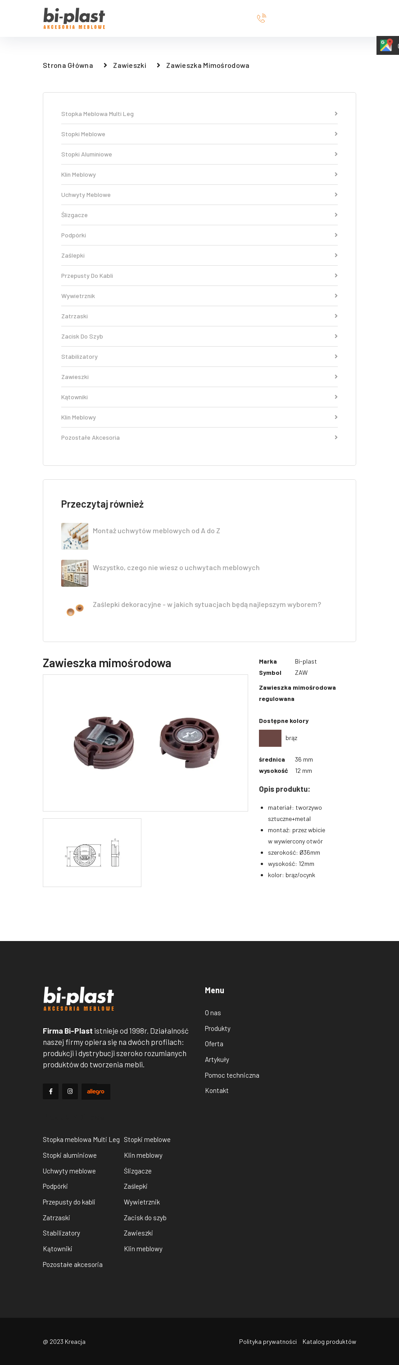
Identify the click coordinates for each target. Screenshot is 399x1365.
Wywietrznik (199, 296)
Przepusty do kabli (199, 275)
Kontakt (217, 1090)
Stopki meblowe (199, 134)
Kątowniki (199, 397)
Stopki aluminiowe (199, 154)
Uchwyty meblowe (199, 195)
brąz (278, 737)
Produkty (218, 1028)
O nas (213, 1012)
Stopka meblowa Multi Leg (199, 114)
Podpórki (199, 235)
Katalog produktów (329, 1341)
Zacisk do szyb (199, 336)
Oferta (214, 1043)
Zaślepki (199, 255)
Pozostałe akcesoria (199, 437)
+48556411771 (307, 18)
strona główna (68, 65)
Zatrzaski (199, 316)
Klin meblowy (199, 174)
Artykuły (217, 1059)
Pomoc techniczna (232, 1075)
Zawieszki (129, 65)
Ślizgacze (199, 215)
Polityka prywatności (268, 1341)
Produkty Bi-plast (75, 1117)
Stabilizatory (199, 356)
